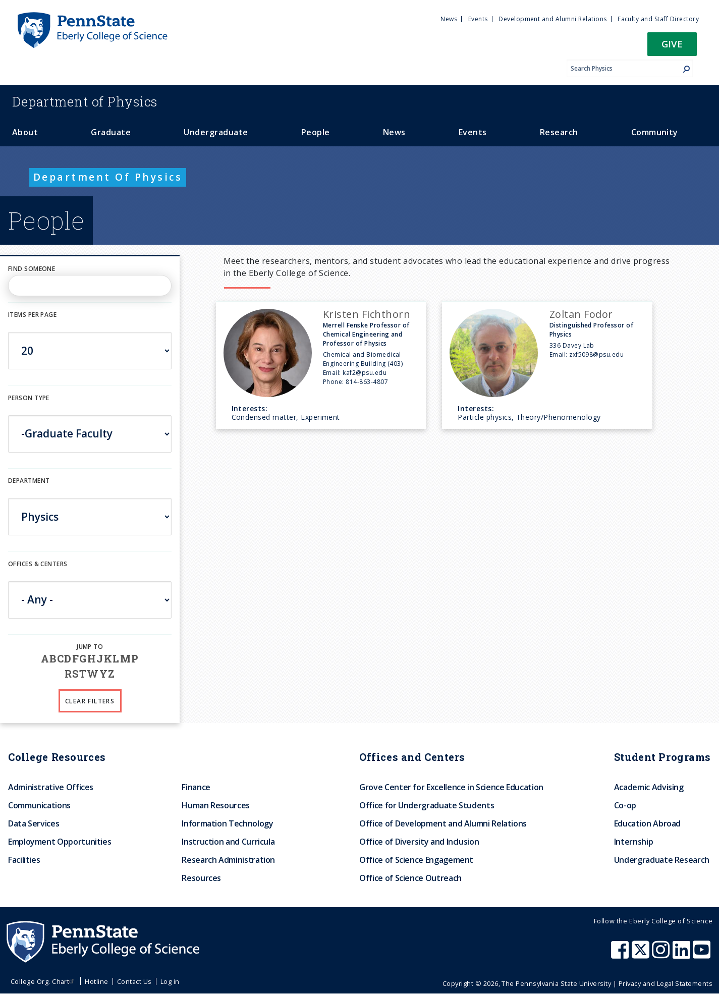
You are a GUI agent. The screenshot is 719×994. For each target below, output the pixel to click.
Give (672, 43)
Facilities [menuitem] (24, 859)
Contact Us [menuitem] (134, 981)
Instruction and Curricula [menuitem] (228, 841)
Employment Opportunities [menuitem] (59, 841)
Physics (84, 101)
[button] (672, 47)
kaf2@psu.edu (364, 372)
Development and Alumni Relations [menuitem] (552, 19)
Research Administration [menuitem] (228, 859)
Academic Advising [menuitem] (649, 787)
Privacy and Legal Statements (665, 983)
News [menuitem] (448, 19)
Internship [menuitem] (633, 841)
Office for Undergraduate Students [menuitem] (426, 805)
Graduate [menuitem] (111, 132)
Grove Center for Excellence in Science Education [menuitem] (451, 787)
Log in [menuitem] (170, 981)
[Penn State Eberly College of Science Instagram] (662, 954)
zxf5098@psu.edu (596, 354)
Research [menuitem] (559, 132)
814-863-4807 (367, 381)
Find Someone (31, 268)
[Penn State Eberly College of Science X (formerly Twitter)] (642, 954)
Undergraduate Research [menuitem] (661, 859)
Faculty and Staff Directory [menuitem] (658, 19)
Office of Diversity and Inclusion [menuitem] (419, 841)
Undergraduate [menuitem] (216, 132)
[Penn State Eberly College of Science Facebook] (621, 954)
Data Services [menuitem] (33, 823)
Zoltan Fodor (581, 314)
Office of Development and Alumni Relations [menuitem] (443, 823)
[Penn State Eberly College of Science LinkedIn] (683, 954)
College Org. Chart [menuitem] (44, 981)
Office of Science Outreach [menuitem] (410, 877)
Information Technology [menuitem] (227, 823)
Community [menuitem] (654, 132)
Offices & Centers (37, 564)
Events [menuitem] (478, 19)
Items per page (32, 314)
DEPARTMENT (28, 480)
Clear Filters (90, 701)
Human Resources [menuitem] (216, 805)
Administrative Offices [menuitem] (50, 787)
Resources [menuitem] (201, 877)
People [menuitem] (315, 132)
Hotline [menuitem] (96, 981)
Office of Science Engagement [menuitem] (416, 859)
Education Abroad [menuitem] (647, 823)
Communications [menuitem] (39, 805)
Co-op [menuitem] (625, 805)
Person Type (28, 398)
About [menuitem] (25, 132)
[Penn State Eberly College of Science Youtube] (702, 954)
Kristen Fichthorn (366, 314)
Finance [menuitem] (196, 787)
